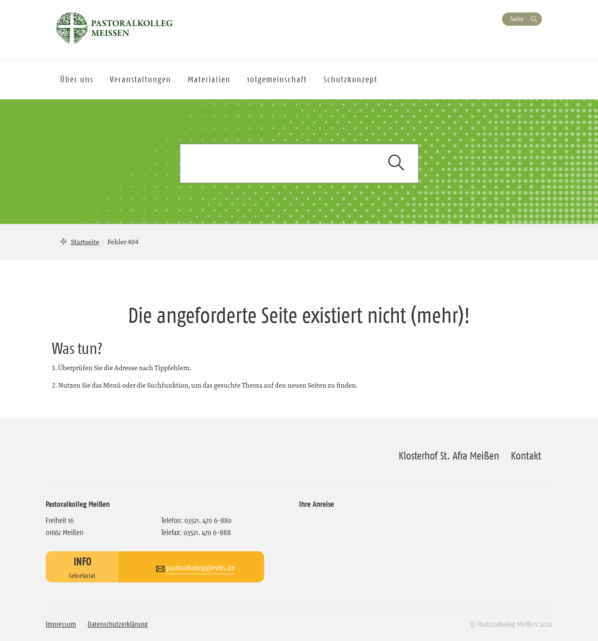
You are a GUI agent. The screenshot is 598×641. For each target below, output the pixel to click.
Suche (516, 19)
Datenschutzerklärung (118, 624)
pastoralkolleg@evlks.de (201, 567)
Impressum (61, 624)
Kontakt (526, 455)
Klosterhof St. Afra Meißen (449, 455)
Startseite (85, 241)
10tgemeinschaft (277, 79)
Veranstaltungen (140, 79)
